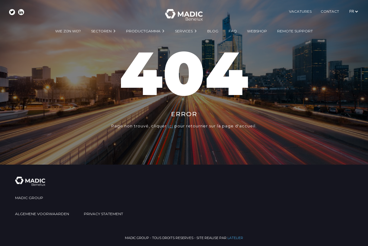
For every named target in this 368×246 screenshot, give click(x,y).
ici (170, 125)
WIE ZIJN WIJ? (68, 31)
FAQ (233, 31)
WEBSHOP (257, 31)
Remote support (295, 31)
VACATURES (300, 11)
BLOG (212, 31)
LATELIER (235, 238)
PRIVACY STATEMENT (103, 214)
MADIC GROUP (29, 197)
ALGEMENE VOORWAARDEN (42, 214)
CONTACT (330, 11)
